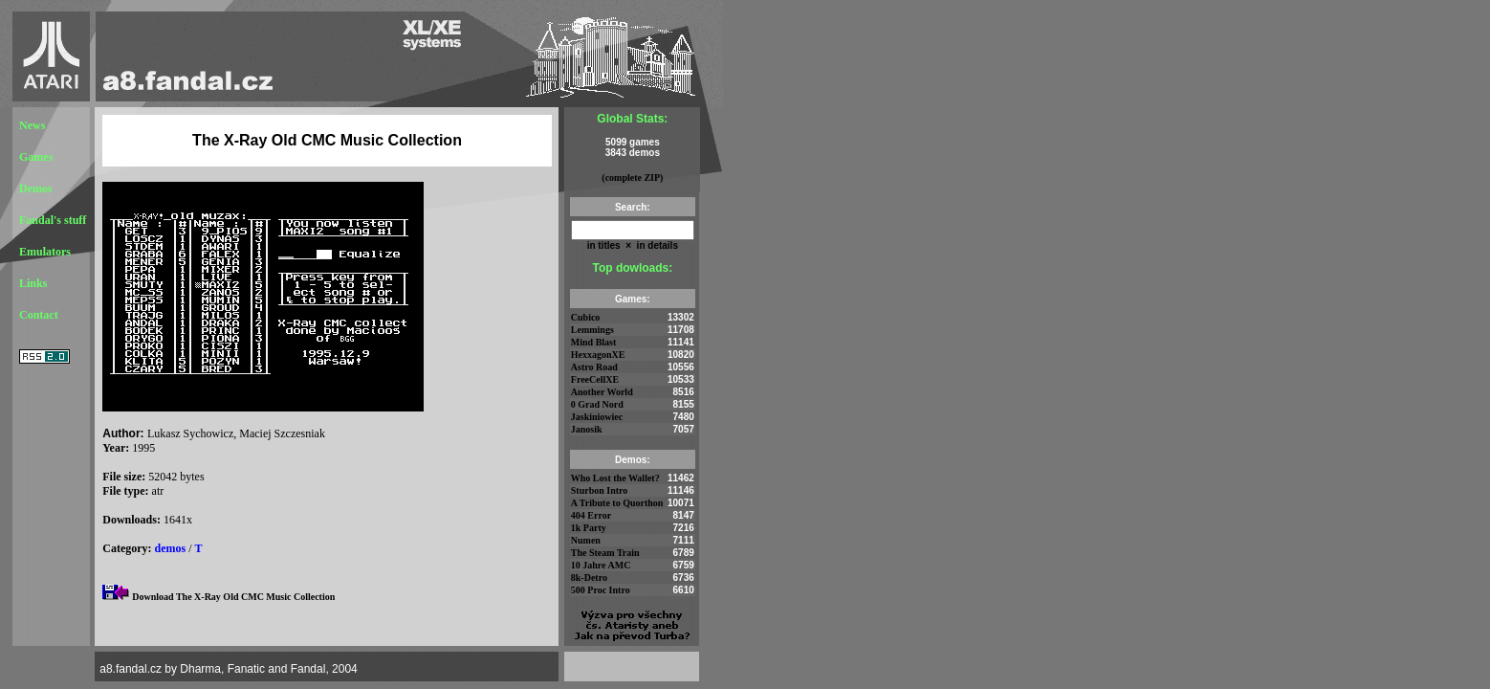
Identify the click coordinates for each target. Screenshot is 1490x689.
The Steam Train (605, 552)
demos (170, 548)
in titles (604, 245)
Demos (36, 188)
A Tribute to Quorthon (617, 503)
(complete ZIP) (632, 177)
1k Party (588, 527)
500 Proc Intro (600, 590)
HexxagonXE (598, 354)
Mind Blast (594, 342)
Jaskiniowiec (597, 416)
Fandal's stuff (52, 220)
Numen (586, 540)
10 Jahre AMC (601, 565)
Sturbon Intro (599, 490)
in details (656, 245)
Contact (38, 315)
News (32, 125)
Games (36, 157)
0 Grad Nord (597, 404)
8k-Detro (589, 577)
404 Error (591, 515)
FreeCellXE (595, 379)
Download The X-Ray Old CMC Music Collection (233, 596)
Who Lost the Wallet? (615, 478)
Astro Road (594, 367)
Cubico (586, 317)
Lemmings (592, 329)
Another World (602, 392)
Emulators (45, 251)
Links (33, 283)
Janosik (587, 429)
